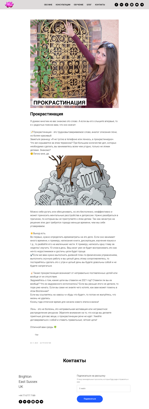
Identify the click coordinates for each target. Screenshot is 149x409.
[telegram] (142, 4)
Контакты (100, 5)
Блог (89, 5)
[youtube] (137, 4)
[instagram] (132, 4)
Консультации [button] (63, 5)
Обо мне (48, 5)
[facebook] (116, 4)
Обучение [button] (78, 5)
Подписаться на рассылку (91, 377)
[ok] (126, 4)
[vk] (121, 4)
